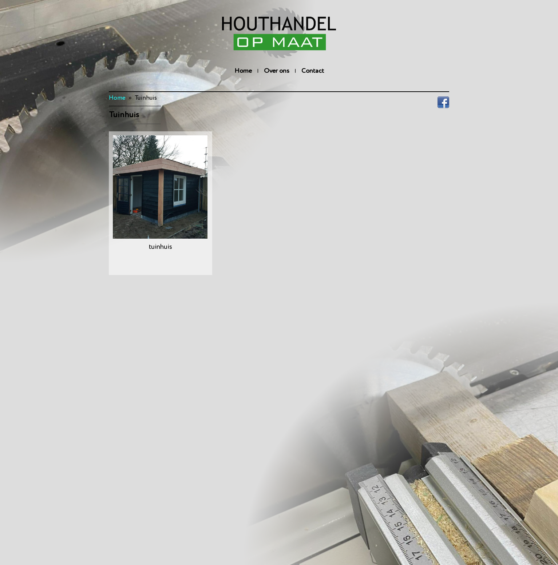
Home (243, 71)
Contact (312, 71)
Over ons (276, 71)
